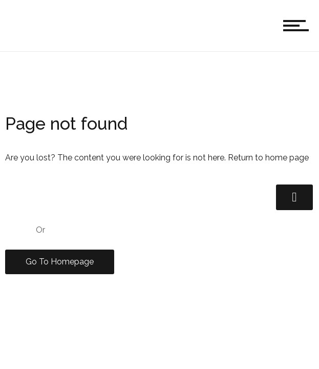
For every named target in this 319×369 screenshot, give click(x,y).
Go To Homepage (60, 261)
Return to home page (268, 157)
